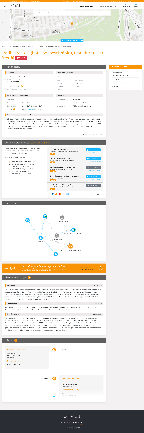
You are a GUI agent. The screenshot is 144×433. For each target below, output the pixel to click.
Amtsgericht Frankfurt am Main (48, 46)
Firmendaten (117, 72)
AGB (80, 425)
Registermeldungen (119, 83)
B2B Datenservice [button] (86, 6)
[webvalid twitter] (76, 422)
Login (136, 5)
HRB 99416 (67, 46)
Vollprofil (30, 109)
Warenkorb (125, 5)
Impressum (65, 425)
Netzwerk (115, 79)
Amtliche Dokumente (120, 76)
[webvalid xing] (82, 422)
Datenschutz (74, 425)
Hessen (30, 46)
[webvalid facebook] (73, 422)
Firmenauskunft (19, 46)
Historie (115, 86)
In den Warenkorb (93, 150)
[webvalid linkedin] (79, 422)
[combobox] (72, 13)
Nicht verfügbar (93, 167)
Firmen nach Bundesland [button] (107, 6)
